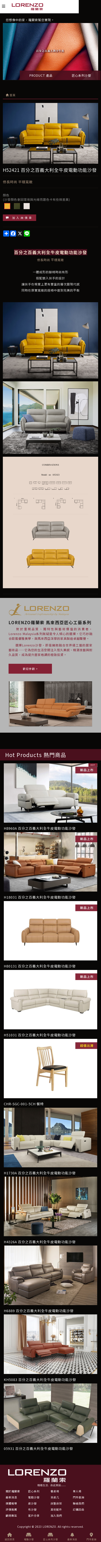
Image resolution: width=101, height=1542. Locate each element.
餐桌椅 (55, 1491)
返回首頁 (10, 1537)
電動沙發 (29, 1537)
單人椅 (77, 1491)
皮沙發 (32, 1503)
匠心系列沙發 (81, 75)
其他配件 (56, 1509)
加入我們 (56, 1515)
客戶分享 (34, 1515)
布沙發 (32, 1509)
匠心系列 (34, 1491)
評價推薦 (11, 1509)
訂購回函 (78, 1509)
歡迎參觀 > (30, 669)
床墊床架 (56, 1503)
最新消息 (72, 1537)
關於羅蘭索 (13, 1491)
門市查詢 (91, 1537)
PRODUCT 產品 (40, 75)
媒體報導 (11, 1503)
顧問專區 (11, 1515)
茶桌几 (55, 1497)
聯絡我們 (78, 1503)
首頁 (11, 95)
